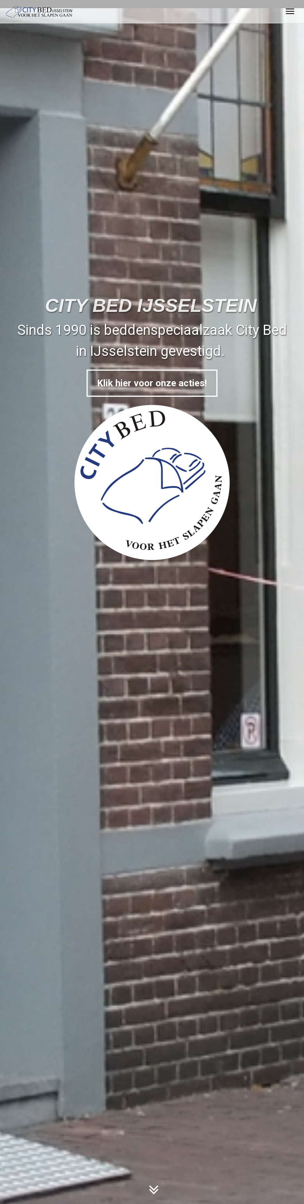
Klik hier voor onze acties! (152, 383)
